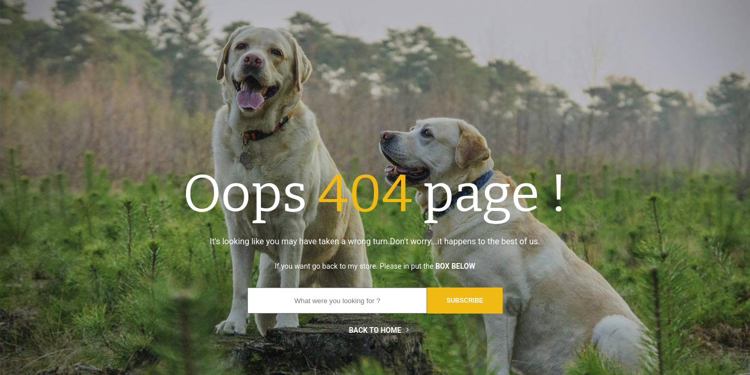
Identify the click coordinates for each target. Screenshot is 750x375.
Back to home (375, 330)
